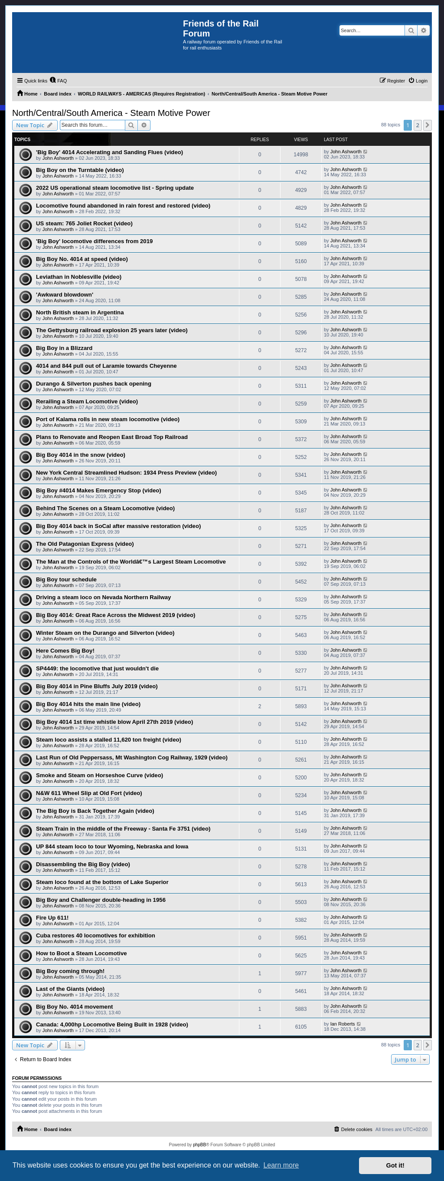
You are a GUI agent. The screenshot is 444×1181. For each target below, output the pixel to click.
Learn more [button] (281, 1165)
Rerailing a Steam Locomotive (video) (87, 401)
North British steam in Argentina (80, 312)
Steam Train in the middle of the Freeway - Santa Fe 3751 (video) (123, 828)
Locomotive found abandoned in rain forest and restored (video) (123, 205)
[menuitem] (58, 81)
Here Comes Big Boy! (65, 650)
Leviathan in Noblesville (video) (78, 277)
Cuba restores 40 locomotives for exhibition (95, 935)
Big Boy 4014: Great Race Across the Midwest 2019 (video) (115, 615)
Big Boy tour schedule (66, 579)
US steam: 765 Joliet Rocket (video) (84, 223)
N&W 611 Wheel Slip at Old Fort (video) (89, 793)
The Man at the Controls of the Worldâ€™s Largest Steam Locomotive (131, 561)
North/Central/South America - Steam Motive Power (111, 113)
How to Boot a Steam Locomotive (81, 953)
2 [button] (417, 125)
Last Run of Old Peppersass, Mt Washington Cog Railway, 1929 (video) (132, 757)
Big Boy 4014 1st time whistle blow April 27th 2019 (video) (114, 722)
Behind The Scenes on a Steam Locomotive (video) (105, 508)
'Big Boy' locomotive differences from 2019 (94, 241)
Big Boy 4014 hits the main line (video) (88, 704)
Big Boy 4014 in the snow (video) (80, 455)
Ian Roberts (342, 1023)
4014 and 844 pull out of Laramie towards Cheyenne (106, 366)
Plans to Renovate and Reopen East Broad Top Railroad (112, 437)
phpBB (199, 1144)
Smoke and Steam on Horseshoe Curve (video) (99, 775)
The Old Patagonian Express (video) (85, 544)
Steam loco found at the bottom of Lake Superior (102, 882)
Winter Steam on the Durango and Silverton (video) (105, 633)
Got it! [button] (395, 1165)
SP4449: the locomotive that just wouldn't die (97, 668)
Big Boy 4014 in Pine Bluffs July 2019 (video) (97, 686)
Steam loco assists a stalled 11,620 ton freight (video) (108, 739)
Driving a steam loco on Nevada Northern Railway (103, 597)
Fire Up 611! (52, 917)
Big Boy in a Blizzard (64, 348)
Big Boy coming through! (70, 971)
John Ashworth (58, 158)
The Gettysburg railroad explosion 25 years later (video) (112, 330)
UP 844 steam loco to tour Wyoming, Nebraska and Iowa (112, 846)
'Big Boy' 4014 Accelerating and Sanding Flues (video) (109, 152)
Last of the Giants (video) (70, 989)
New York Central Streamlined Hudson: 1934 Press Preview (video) (126, 472)
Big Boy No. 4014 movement (74, 1006)
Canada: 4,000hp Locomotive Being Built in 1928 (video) (112, 1024)
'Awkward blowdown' (64, 294)
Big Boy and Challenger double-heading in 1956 (101, 900)
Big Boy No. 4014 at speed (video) (82, 259)
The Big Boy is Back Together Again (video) (95, 811)
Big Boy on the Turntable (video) (80, 170)
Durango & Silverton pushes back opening (93, 383)
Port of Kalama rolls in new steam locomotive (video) (108, 419)
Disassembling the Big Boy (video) (83, 864)
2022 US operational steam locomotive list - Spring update (115, 188)
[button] (427, 125)
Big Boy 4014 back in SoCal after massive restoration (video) (118, 526)
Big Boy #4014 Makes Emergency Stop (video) (98, 490)
